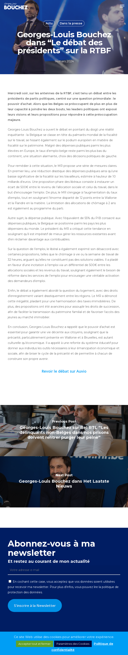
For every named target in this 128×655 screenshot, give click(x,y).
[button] (122, 6)
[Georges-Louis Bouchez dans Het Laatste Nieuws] (64, 481)
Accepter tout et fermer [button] (34, 643)
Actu (49, 23)
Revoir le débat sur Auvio (64, 371)
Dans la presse (71, 23)
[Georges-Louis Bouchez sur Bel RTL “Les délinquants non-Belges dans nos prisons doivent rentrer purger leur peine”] (64, 430)
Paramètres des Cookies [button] (73, 643)
